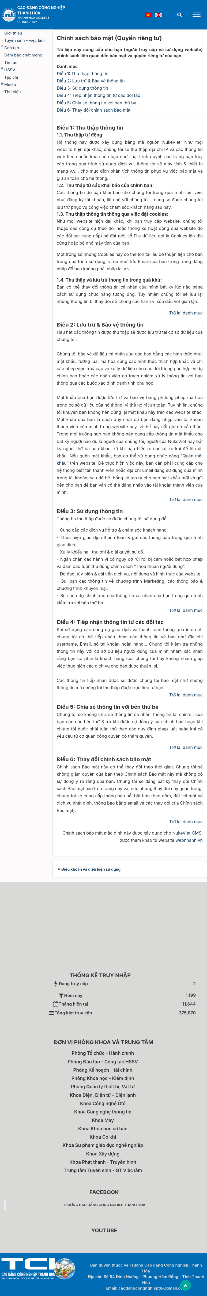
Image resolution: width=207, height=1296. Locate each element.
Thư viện (12, 91)
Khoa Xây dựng (103, 1154)
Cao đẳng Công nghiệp (41, 7)
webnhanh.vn (189, 840)
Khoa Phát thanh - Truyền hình (102, 1162)
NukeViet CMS (187, 833)
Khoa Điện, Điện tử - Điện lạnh (103, 1095)
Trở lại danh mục (186, 313)
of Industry (27, 22)
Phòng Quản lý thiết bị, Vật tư (103, 1086)
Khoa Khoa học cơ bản (102, 1128)
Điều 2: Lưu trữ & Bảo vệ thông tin (91, 81)
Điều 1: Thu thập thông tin (82, 73)
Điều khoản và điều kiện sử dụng (91, 869)
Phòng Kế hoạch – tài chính (103, 1070)
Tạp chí (11, 77)
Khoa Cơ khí (103, 1137)
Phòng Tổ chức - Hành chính (103, 1053)
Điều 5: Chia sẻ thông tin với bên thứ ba (96, 102)
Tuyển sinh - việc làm (24, 40)
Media (10, 84)
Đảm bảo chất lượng (23, 55)
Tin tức (10, 62)
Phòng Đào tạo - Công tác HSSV (103, 1061)
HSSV (9, 69)
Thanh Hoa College (33, 18)
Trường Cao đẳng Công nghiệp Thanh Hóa (104, 1205)
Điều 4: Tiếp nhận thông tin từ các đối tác (98, 95)
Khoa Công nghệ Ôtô (103, 1103)
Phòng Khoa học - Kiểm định (102, 1078)
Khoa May (103, 1120)
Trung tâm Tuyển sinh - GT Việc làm (103, 1170)
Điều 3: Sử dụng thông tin (82, 88)
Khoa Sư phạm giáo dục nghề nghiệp (103, 1145)
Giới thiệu (13, 33)
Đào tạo (11, 47)
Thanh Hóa (28, 13)
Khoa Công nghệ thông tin (102, 1112)
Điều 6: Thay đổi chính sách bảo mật (93, 110)
